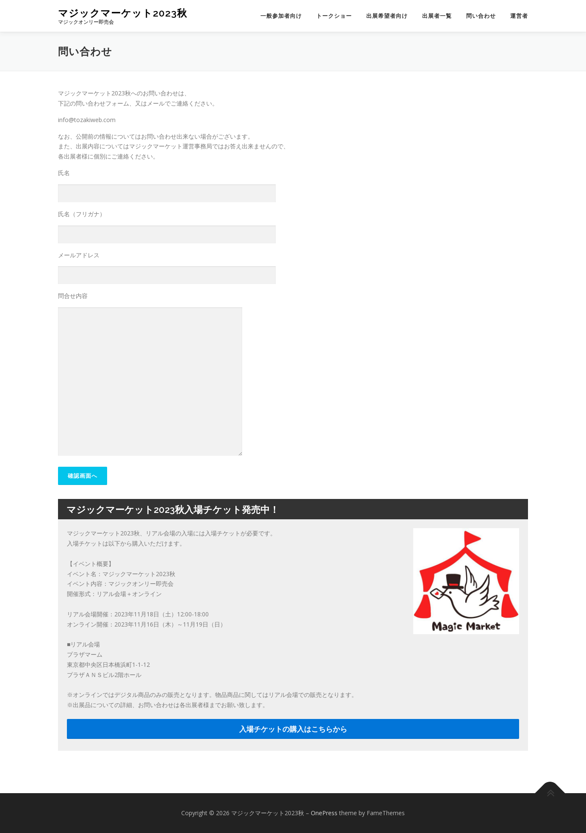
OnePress (324, 813)
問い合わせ (481, 16)
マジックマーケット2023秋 (122, 13)
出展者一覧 (437, 16)
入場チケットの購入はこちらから (293, 729)
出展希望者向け (387, 16)
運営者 (519, 16)
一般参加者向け (281, 16)
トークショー (334, 16)
